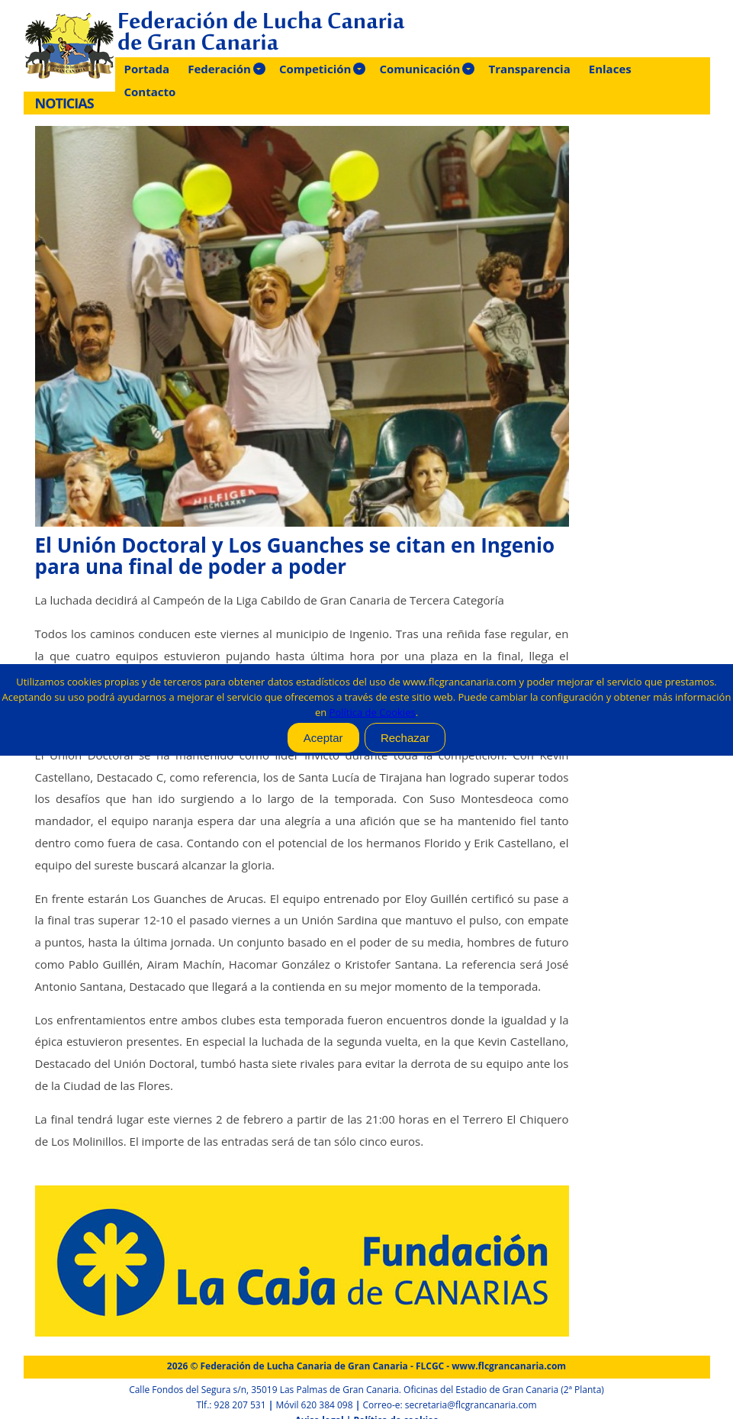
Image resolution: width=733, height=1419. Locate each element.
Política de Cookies (373, 712)
